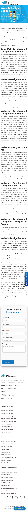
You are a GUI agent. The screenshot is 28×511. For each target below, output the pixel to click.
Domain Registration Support (9, 472)
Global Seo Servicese (7, 463)
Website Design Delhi (7, 410)
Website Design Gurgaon (8, 416)
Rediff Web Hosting (6, 483)
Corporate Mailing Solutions (9, 488)
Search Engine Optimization (9, 441)
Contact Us (15, 499)
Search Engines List (6, 447)
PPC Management (6, 455)
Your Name (5, 317)
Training (16, 497)
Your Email (5, 330)
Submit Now (8, 362)
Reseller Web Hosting (7, 480)
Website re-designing (7, 429)
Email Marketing (5, 452)
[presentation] (13, 357)
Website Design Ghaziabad (8, 421)
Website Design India (7, 413)
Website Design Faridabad (8, 418)
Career (22, 497)
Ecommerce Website (7, 427)
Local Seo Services (6, 460)
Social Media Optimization (8, 457)
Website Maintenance (7, 432)
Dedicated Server (6, 491)
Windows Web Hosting (7, 477)
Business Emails (5, 485)
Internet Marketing (6, 449)
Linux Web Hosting (6, 475)
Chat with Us (19, 508)
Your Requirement (7, 337)
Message (5, 344)
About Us (9, 497)
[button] (26, 3)
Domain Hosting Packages (8, 493)
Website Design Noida (7, 424)
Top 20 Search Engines (7, 444)
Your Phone (6, 324)
